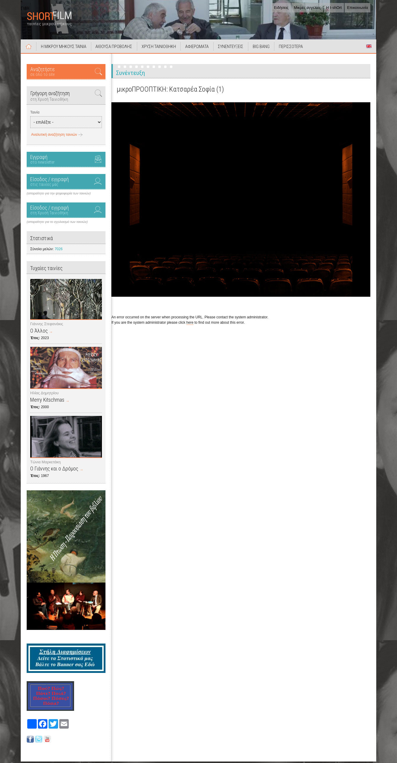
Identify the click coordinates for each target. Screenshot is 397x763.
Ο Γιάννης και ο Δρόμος (54, 470)
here (189, 324)
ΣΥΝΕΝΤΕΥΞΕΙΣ (235, 48)
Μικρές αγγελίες (307, 7)
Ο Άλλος (39, 332)
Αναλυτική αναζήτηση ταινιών (54, 136)
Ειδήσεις (281, 7)
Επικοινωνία (357, 7)
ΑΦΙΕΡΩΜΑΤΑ (200, 48)
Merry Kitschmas (47, 401)
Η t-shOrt (334, 7)
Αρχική (29, 48)
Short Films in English (368, 48)
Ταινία (34, 114)
